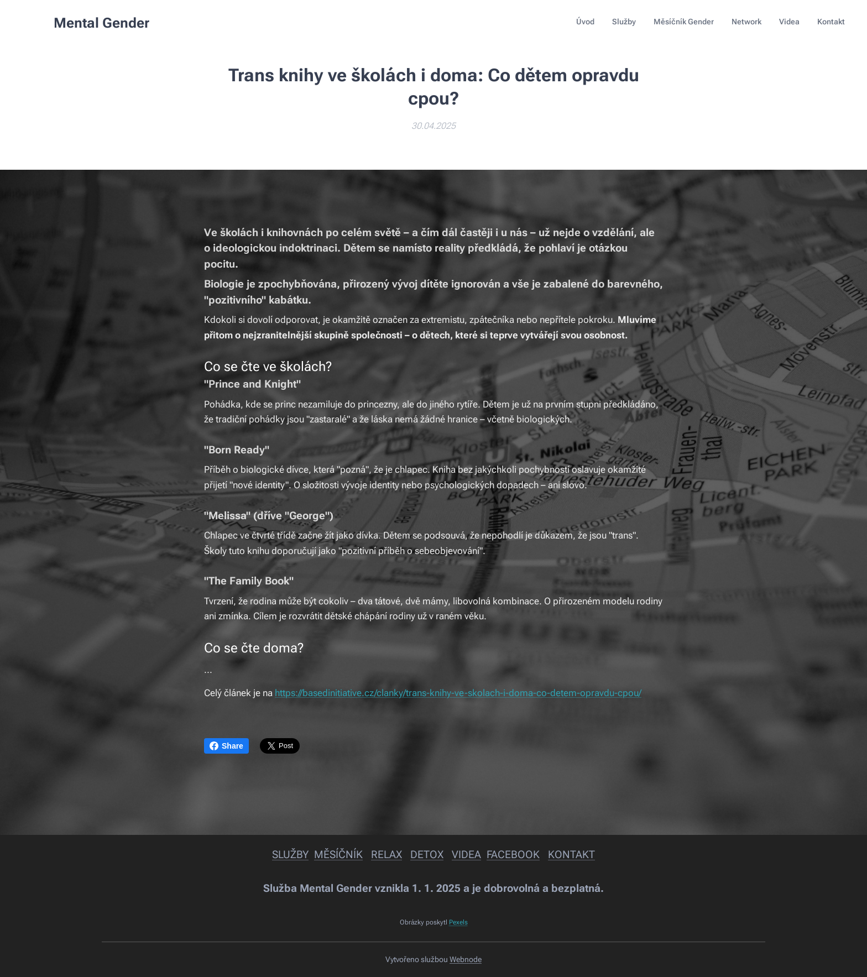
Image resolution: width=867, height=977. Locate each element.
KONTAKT (571, 854)
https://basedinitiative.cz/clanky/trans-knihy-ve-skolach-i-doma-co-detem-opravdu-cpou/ (458, 692)
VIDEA (466, 854)
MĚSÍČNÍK (338, 854)
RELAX (386, 854)
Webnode (466, 959)
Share (226, 745)
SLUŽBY (290, 854)
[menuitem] (759, 22)
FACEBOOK (513, 854)
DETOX (426, 854)
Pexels (458, 922)
